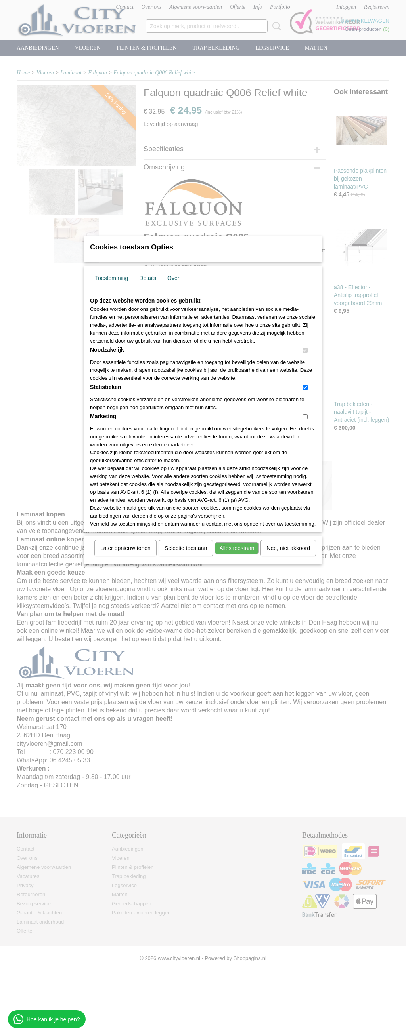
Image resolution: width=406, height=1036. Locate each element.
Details (147, 278)
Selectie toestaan (186, 548)
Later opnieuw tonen (125, 548)
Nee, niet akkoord (288, 548)
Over (173, 278)
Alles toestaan (236, 548)
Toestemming (111, 278)
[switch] (305, 350)
